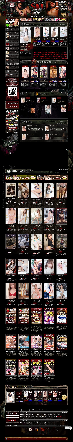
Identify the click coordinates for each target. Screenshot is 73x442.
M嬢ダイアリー (53, 414)
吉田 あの (61, 199)
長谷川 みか (23, 300)
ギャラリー (23, 416)
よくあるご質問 (24, 422)
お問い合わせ (31, 422)
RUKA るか (63, 38)
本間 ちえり (36, 300)
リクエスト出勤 (11, 198)
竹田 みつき (48, 225)
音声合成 (11, 249)
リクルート (46, 422)
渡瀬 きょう (18, 398)
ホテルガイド (38, 416)
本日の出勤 (23, 414)
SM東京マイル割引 (30, 416)
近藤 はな (37, 38)
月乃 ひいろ (23, 275)
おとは (45, 38)
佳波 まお (49, 275)
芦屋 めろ (23, 48)
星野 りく (54, 38)
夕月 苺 (59, 100)
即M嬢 (54, 416)
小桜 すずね (48, 300)
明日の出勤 (29, 414)
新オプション (23, 249)
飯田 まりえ (37, 398)
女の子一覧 (47, 414)
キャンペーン (40, 414)
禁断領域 (61, 225)
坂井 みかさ (10, 275)
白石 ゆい (36, 225)
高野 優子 (28, 100)
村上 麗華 (23, 199)
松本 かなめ (10, 300)
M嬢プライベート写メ (47, 416)
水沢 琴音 (57, 398)
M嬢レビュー (60, 414)
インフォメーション (38, 422)
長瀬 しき (61, 300)
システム (34, 414)
